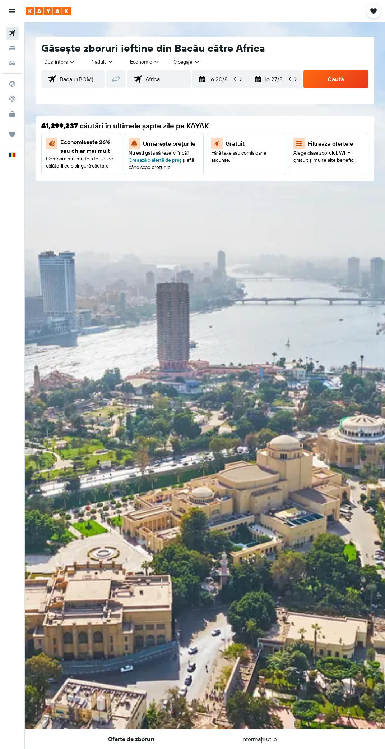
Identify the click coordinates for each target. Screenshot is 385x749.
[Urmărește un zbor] (12, 99)
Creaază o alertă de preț (155, 160)
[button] (12, 11)
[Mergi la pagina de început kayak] (48, 11)
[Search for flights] (12, 33)
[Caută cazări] (12, 48)
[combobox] (145, 61)
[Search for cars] (12, 63)
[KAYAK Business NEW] (12, 114)
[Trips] (12, 134)
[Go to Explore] (12, 84)
